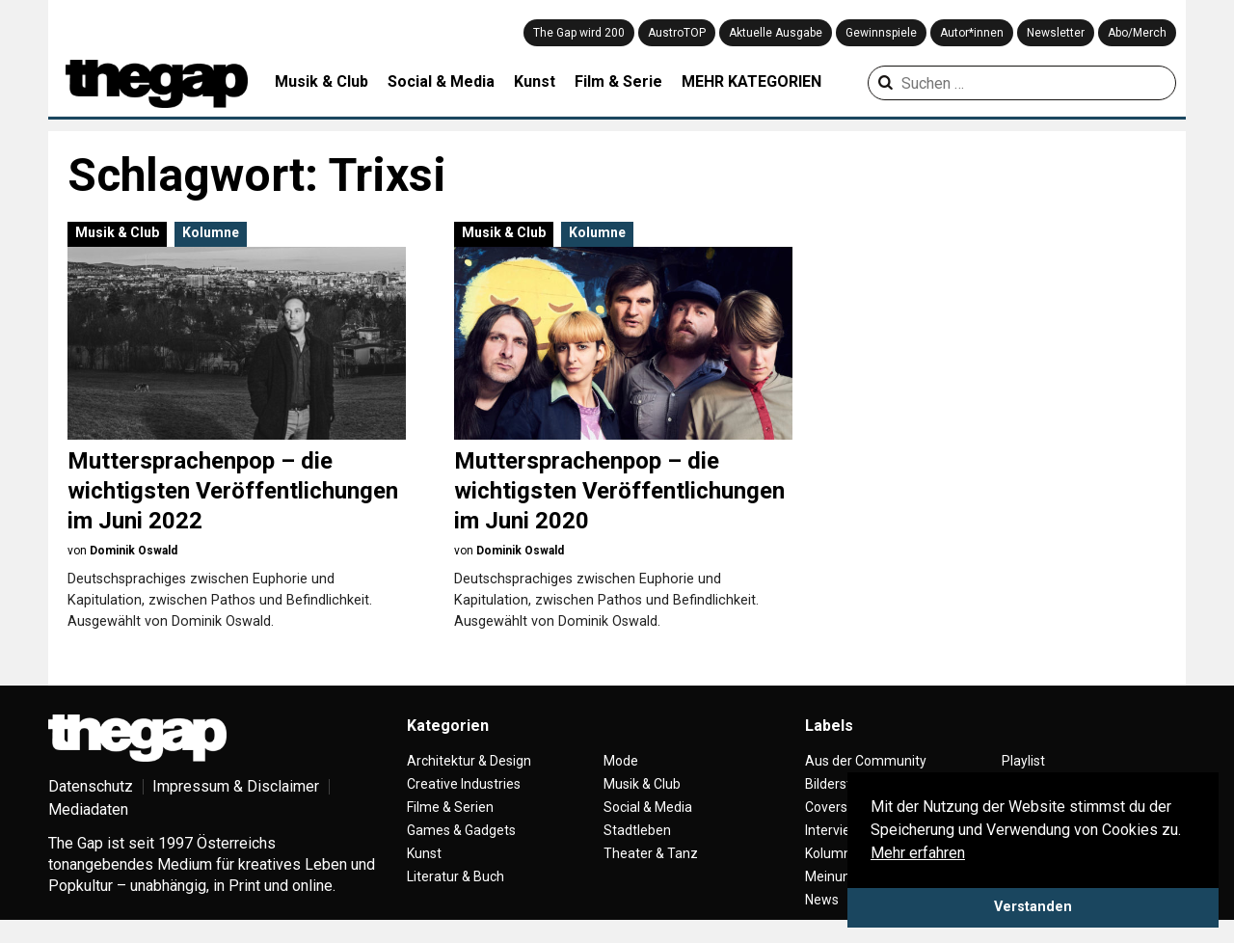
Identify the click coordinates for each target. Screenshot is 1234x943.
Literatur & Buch (455, 876)
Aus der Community (865, 760)
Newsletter (1056, 33)
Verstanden (1033, 907)
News (822, 899)
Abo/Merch (1137, 33)
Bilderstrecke (845, 784)
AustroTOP (677, 33)
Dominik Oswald (133, 550)
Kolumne (210, 232)
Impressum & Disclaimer (235, 786)
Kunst (534, 81)
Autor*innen (972, 33)
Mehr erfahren (918, 853)
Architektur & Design (469, 760)
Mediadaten (88, 809)
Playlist (1023, 760)
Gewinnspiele (881, 33)
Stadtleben (637, 830)
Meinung (831, 876)
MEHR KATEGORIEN (751, 81)
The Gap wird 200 (579, 33)
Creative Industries (464, 784)
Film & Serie (618, 81)
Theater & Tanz (651, 853)
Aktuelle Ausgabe (775, 33)
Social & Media (441, 81)
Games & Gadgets (461, 830)
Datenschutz (90, 786)
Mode (621, 760)
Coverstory (838, 807)
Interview (833, 830)
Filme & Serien (450, 807)
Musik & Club (321, 81)
